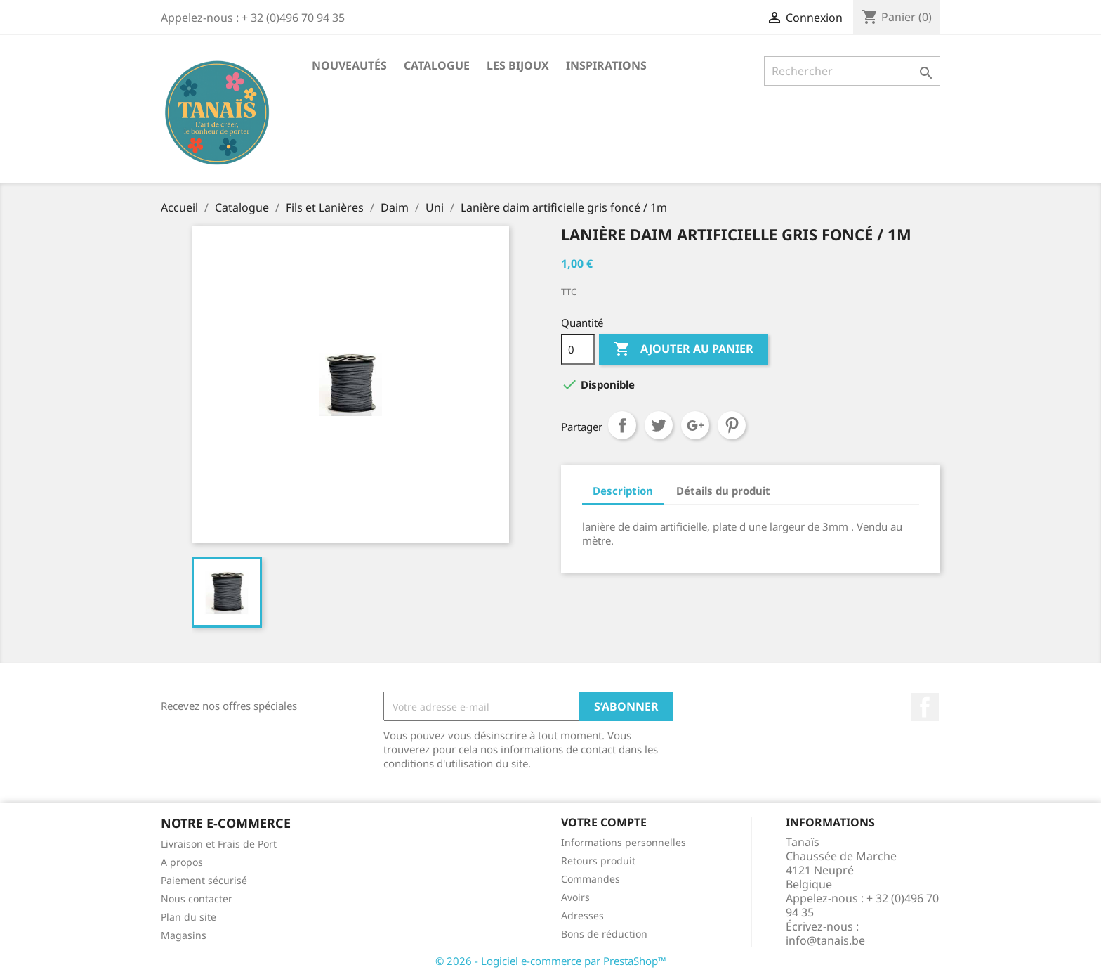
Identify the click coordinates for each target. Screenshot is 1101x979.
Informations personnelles (623, 842)
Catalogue (437, 65)
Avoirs (575, 897)
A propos (182, 862)
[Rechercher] (852, 71)
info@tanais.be (825, 940)
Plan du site (188, 916)
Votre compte (604, 822)
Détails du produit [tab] (723, 491)
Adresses (582, 915)
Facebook (925, 707)
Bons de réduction (604, 933)
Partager (622, 425)
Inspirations (606, 65)
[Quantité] (578, 349)
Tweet (659, 425)
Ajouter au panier (683, 349)
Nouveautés (349, 65)
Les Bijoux (518, 65)
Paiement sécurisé (204, 880)
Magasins (183, 935)
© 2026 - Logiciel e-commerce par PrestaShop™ (550, 961)
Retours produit (598, 860)
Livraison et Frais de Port (219, 843)
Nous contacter (196, 898)
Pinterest (732, 425)
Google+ (695, 425)
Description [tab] (623, 491)
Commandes (590, 879)
